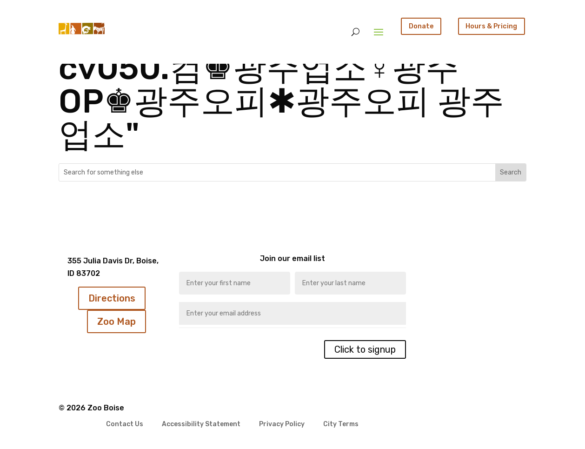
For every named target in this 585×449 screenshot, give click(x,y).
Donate (421, 26)
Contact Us (124, 424)
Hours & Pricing (491, 26)
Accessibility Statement (201, 424)
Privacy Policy (282, 424)
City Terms (341, 424)
